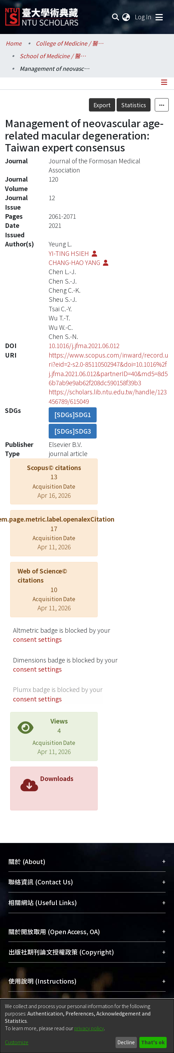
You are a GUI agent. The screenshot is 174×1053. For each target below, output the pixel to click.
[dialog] (87, 1026)
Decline (126, 1042)
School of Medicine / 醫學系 (55, 56)
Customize (16, 1042)
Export (102, 105)
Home (14, 43)
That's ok (153, 1042)
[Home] (41, 14)
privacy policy (89, 1028)
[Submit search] (115, 17)
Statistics (133, 105)
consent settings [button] (37, 639)
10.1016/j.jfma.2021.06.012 (84, 345)
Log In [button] (143, 16)
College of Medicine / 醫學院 (71, 43)
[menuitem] (126, 16)
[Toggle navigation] (159, 16)
